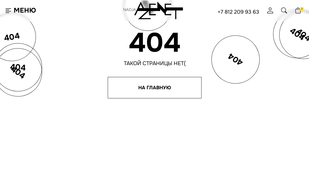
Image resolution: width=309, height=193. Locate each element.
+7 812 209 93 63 (238, 12)
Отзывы (152, 148)
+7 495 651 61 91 (205, 142)
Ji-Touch (169, 186)
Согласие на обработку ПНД (218, 157)
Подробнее (67, 175)
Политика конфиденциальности (223, 148)
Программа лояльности (167, 138)
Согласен (30, 175)
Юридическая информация (218, 162)
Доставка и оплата (162, 143)
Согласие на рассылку (213, 152)
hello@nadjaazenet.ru (215, 133)
